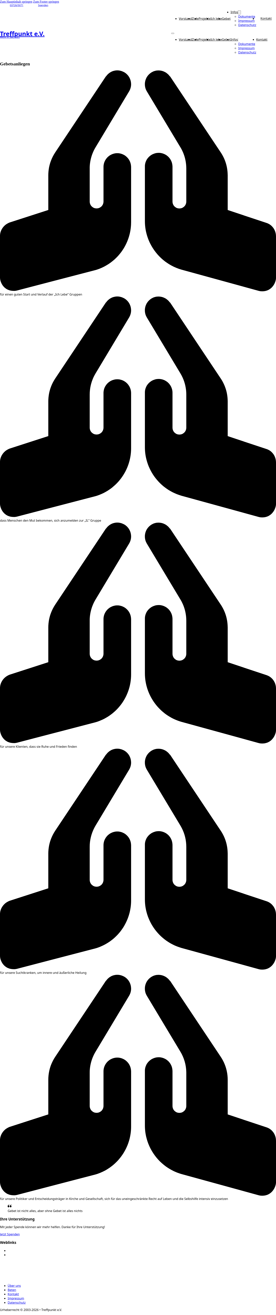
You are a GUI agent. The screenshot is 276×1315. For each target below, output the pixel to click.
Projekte (204, 18)
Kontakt (266, 18)
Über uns (14, 1286)
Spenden (43, 5)
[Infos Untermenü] (239, 12)
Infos (234, 12)
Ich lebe (216, 18)
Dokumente (246, 16)
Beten (12, 1290)
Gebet (226, 18)
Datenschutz (247, 25)
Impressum (246, 21)
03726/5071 (16, 5)
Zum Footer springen (46, 1)
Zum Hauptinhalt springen (16, 1)
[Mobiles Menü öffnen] (172, 33)
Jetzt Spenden (10, 1234)
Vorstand (185, 18)
